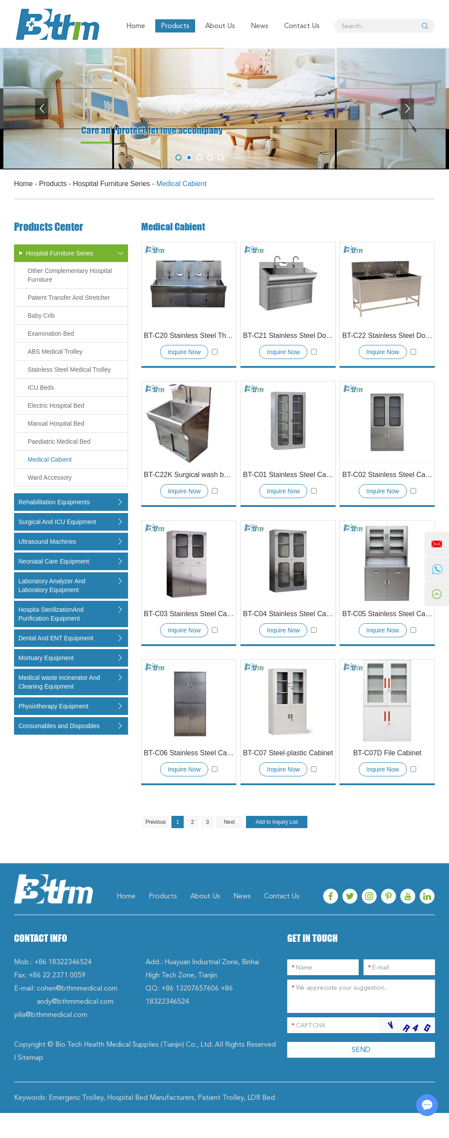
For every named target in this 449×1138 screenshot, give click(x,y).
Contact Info (40, 938)
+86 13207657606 (190, 988)
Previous (156, 822)
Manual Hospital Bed (56, 423)
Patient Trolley (221, 1097)
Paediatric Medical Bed (59, 441)
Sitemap (30, 1057)
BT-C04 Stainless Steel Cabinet (288, 613)
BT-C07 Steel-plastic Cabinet (288, 753)
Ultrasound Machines (47, 541)
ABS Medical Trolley (55, 351)
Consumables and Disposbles (59, 725)
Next (229, 822)
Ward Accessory (50, 477)
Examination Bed (51, 333)
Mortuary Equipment (46, 657)
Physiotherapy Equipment (53, 706)
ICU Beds (41, 387)
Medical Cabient (182, 183)
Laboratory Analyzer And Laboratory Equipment (52, 585)
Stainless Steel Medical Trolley (69, 369)
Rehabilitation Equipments (54, 502)
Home (135, 26)
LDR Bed (261, 1097)
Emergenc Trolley (76, 1097)
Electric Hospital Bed (56, 405)
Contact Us (302, 26)
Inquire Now (184, 351)
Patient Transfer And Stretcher (69, 297)
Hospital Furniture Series (111, 183)
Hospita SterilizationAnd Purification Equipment (51, 614)
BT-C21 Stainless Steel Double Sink (288, 335)
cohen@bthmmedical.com (77, 988)
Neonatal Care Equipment (53, 561)
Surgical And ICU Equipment (57, 521)
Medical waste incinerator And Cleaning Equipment (59, 682)
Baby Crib (41, 315)
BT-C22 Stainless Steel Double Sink (387, 335)
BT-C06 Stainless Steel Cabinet (189, 753)
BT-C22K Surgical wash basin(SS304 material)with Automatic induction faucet (189, 474)
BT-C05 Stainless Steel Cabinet (387, 613)
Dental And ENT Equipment (55, 638)
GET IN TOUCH (312, 938)
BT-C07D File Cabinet (387, 753)
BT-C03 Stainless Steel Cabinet (189, 613)
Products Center (48, 227)
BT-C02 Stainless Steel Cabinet (387, 474)
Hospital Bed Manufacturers (150, 1097)
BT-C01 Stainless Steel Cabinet (288, 474)
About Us (220, 26)
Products (175, 26)
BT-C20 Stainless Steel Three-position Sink (189, 335)
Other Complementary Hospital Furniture (70, 275)
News (259, 26)
